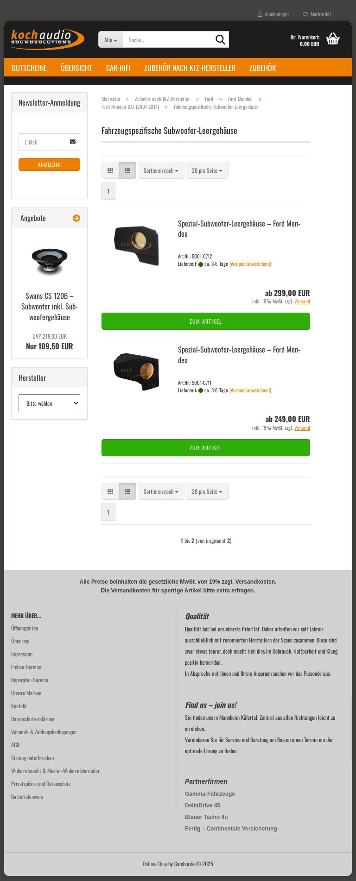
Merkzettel (317, 14)
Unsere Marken (26, 698)
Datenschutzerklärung (32, 724)
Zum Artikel (206, 326)
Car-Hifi (118, 67)
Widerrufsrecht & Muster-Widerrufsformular (55, 776)
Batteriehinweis (27, 801)
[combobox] (161, 175)
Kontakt (19, 711)
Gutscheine (29, 67)
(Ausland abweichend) (250, 268)
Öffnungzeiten (24, 633)
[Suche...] (110, 39)
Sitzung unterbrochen (32, 763)
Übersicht (76, 67)
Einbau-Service (26, 672)
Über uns (20, 646)
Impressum (21, 659)
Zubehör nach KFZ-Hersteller (189, 67)
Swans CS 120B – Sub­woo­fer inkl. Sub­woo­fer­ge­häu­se (49, 311)
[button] (110, 175)
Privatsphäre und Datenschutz (40, 789)
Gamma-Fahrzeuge (210, 799)
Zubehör (262, 67)
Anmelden (49, 169)
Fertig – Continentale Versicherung (231, 834)
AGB (15, 750)
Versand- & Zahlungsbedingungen (43, 737)
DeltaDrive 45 (202, 810)
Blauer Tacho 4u (206, 822)
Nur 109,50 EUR (49, 347)
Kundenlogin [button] (273, 14)
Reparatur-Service (29, 685)
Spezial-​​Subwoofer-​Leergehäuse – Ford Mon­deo (239, 234)
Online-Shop (155, 869)
